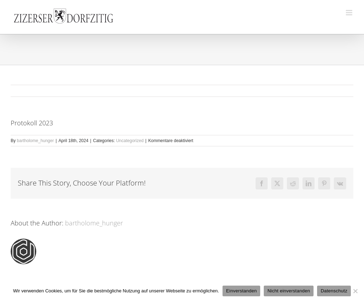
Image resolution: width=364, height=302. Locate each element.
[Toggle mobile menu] (349, 12)
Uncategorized (129, 140)
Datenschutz (334, 290)
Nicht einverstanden (288, 290)
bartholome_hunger (35, 140)
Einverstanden (241, 290)
